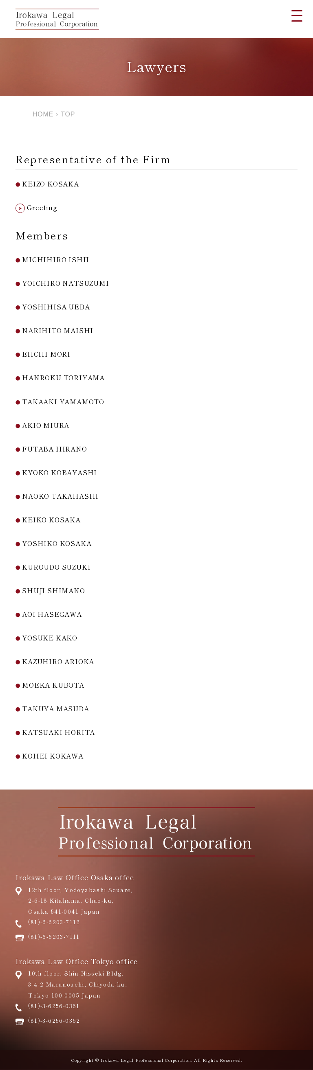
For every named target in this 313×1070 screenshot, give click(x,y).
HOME (43, 114)
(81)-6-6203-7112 (54, 922)
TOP (68, 114)
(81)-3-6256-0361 (53, 1006)
